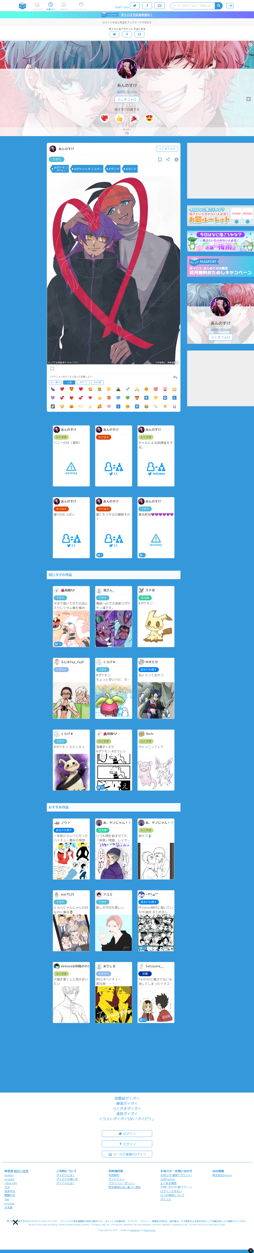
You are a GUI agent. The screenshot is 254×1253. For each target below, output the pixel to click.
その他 (97, 382)
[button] (15, 1222)
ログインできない (171, 1191)
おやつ (83, 382)
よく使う (55, 382)
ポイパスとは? (65, 1183)
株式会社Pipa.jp (222, 1175)
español (9, 1179)
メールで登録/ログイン (127, 1154)
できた (56, 159)
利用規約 (114, 1175)
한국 (7, 1187)
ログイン (127, 1133)
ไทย (6, 1199)
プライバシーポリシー (122, 1183)
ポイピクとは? (65, 1175)
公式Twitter (167, 1179)
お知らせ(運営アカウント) (176, 1175)
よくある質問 (168, 1183)
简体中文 (9, 1191)
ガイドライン (117, 1179)
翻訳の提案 (21, 1171)
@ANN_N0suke (127, 92)
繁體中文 (9, 1195)
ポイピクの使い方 (67, 1179)
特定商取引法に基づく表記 (125, 1187)
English (9, 1175)
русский (9, 1203)
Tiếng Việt (10, 1183)
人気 (69, 382)
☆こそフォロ (127, 99)
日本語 (8, 1207)
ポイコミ (165, 1199)
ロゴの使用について (172, 1195)
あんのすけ (127, 85)
